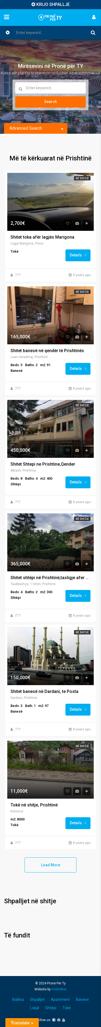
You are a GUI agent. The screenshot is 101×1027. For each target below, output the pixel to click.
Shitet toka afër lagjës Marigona (42, 237)
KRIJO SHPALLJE (53, 4)
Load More (50, 865)
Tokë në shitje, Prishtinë (34, 805)
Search (50, 101)
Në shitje (82, 178)
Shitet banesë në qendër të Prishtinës (47, 350)
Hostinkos (59, 989)
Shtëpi (50, 1008)
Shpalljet (37, 999)
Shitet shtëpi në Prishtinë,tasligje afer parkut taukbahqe (50, 577)
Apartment (60, 999)
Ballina (18, 999)
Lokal (34, 1008)
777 (18, 275)
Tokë (66, 1008)
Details (78, 255)
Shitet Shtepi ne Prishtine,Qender (43, 464)
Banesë (82, 999)
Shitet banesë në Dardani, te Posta (44, 691)
